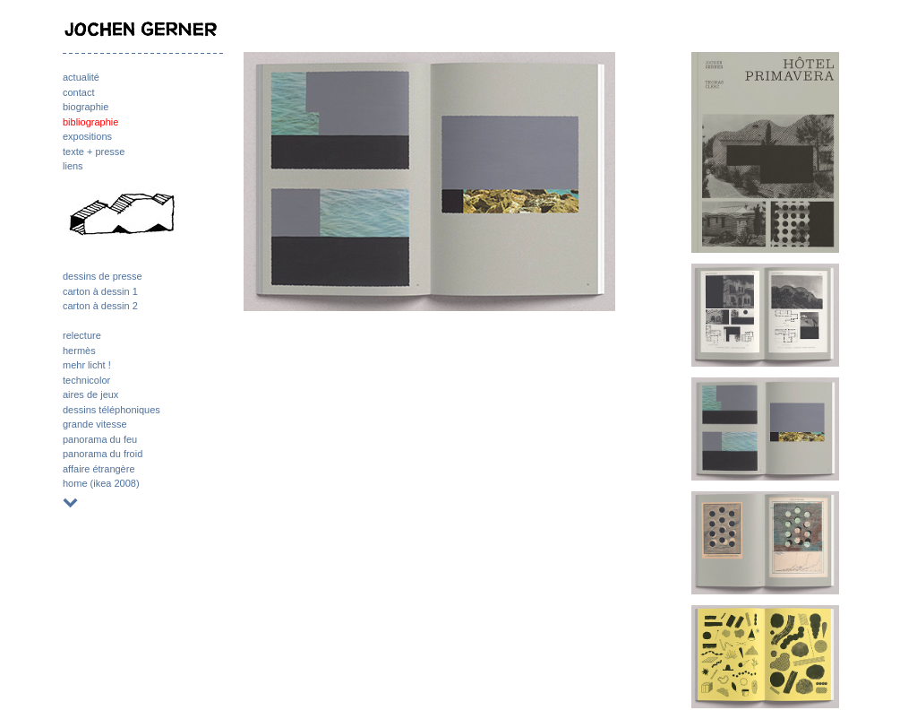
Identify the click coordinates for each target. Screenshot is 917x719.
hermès (79, 350)
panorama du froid (102, 453)
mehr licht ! (87, 365)
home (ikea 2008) (101, 483)
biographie (85, 106)
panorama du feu (100, 439)
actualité (81, 77)
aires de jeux (90, 394)
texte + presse (93, 151)
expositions (87, 136)
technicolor (86, 380)
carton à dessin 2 (100, 305)
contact (78, 92)
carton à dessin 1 (100, 291)
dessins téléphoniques (111, 409)
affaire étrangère (99, 468)
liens (73, 165)
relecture (82, 335)
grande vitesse (95, 424)
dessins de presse (102, 276)
